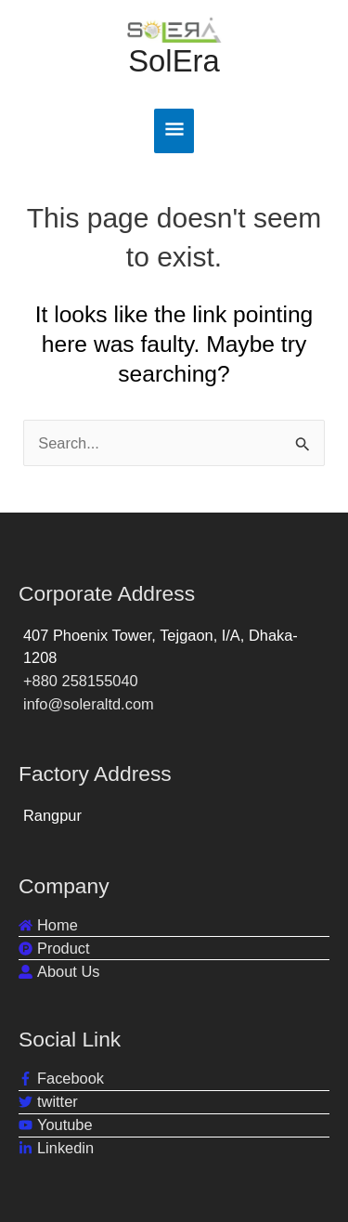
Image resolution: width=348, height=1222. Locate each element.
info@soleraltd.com (88, 704)
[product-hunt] (54, 948)
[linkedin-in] (56, 1148)
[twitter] (48, 1102)
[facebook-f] (61, 1078)
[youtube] (56, 1125)
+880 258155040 (80, 680)
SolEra (174, 61)
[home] (48, 925)
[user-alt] (59, 972)
